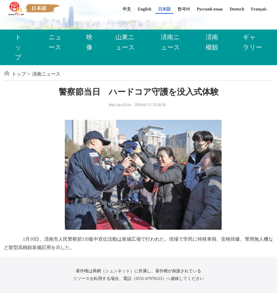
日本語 (164, 9)
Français (259, 9)
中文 (127, 9)
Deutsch (237, 9)
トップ (18, 47)
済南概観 (212, 42)
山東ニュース (125, 42)
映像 (89, 42)
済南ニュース (170, 42)
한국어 (183, 9)
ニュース (55, 42)
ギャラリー (252, 42)
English (144, 9)
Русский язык (210, 9)
